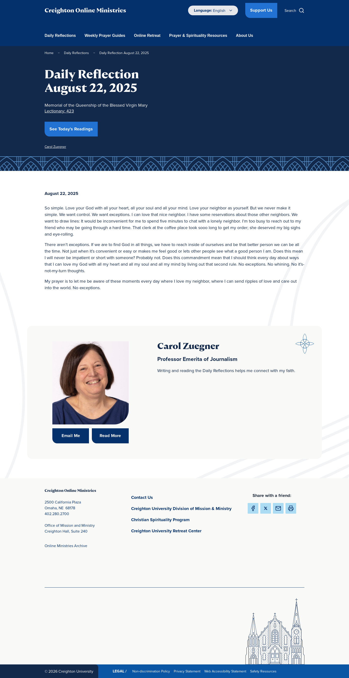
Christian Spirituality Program (183, 519)
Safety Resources (264, 671)
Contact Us (164, 497)
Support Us (261, 10)
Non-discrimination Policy (152, 671)
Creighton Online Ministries (85, 10)
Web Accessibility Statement (226, 671)
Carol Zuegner (55, 146)
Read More (114, 435)
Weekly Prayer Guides (105, 35)
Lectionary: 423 (59, 111)
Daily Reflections (60, 35)
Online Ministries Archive (66, 545)
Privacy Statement (188, 671)
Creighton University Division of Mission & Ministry (185, 508)
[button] (291, 508)
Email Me (75, 435)
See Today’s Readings (73, 129)
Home (49, 52)
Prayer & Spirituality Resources (198, 35)
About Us (244, 35)
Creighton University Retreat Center (185, 530)
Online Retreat (147, 35)
